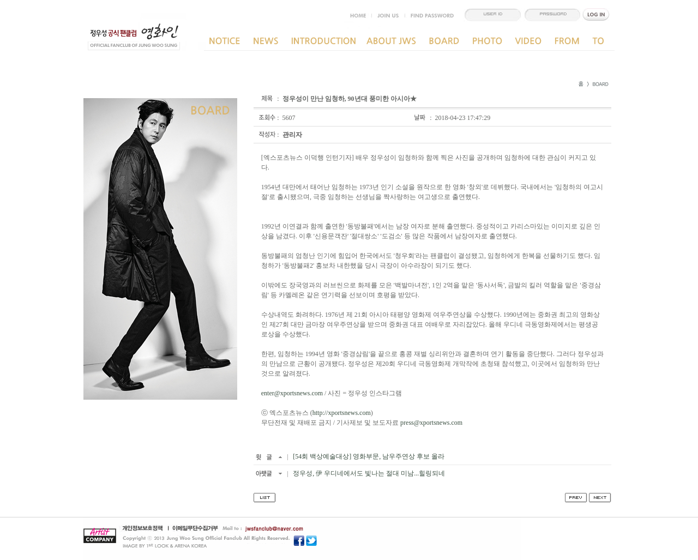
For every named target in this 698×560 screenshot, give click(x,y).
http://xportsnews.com (341, 413)
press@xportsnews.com (431, 422)
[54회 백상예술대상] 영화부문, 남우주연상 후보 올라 (367, 456)
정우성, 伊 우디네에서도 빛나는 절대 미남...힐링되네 (368, 473)
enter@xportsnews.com (292, 393)
